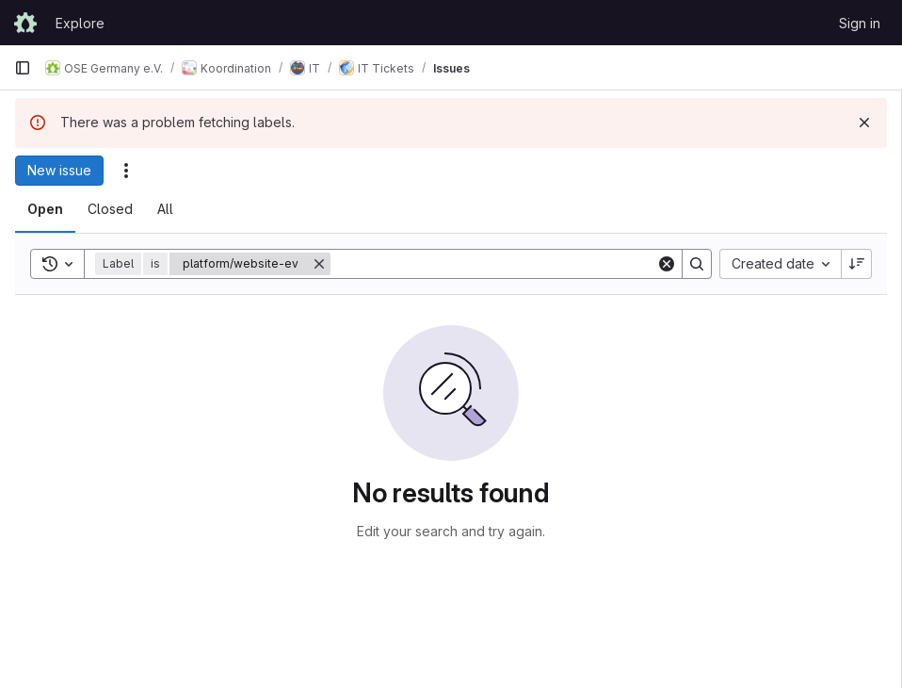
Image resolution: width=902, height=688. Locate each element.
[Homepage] (25, 23)
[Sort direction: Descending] (857, 264)
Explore (80, 23)
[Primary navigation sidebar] (23, 68)
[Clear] (666, 264)
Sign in (859, 23)
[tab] (45, 209)
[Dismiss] (864, 122)
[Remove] (319, 264)
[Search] (493, 264)
